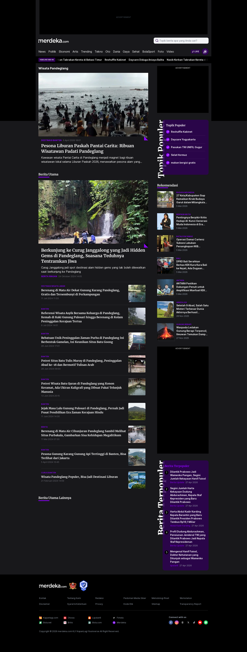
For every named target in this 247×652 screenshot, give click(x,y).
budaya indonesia (185, 192)
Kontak (42, 598)
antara (180, 280)
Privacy (99, 604)
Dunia (116, 51)
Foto (161, 51)
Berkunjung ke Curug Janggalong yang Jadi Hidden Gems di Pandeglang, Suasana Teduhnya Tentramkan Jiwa (93, 256)
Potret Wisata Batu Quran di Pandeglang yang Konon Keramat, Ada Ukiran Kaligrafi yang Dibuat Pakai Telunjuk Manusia (81, 387)
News (42, 51)
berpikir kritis (183, 214)
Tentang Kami (74, 598)
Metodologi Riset (160, 598)
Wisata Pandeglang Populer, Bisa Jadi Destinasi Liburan (79, 476)
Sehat (136, 51)
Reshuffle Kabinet (117, 59)
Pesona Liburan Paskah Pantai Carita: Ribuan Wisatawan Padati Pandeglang (87, 148)
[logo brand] (73, 586)
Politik (52, 51)
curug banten (48, 473)
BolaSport (148, 51)
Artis (75, 51)
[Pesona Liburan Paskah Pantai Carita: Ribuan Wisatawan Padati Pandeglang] (93, 106)
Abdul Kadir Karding (180, 525)
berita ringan (49, 276)
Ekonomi (64, 51)
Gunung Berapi (183, 324)
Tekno (99, 51)
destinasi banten (51, 140)
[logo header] (53, 40)
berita (44, 427)
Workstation (186, 598)
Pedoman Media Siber (135, 598)
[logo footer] (53, 585)
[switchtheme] (205, 51)
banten (45, 309)
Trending (86, 51)
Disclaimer (44, 604)
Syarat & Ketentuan (76, 604)
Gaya (126, 51)
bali (178, 258)
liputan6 (174, 565)
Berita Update (177, 482)
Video (170, 51)
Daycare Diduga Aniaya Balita (148, 59)
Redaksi (99, 598)
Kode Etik (128, 604)
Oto (107, 51)
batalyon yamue (184, 236)
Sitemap (156, 604)
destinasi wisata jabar (53, 286)
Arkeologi (181, 302)
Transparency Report (190, 604)
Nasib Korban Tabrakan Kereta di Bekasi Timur (76, 59)
